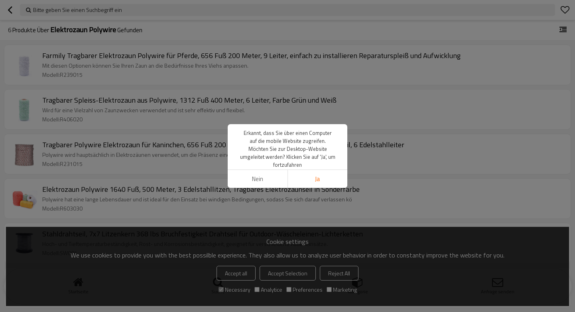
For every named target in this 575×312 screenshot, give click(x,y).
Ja (317, 178)
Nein (257, 178)
